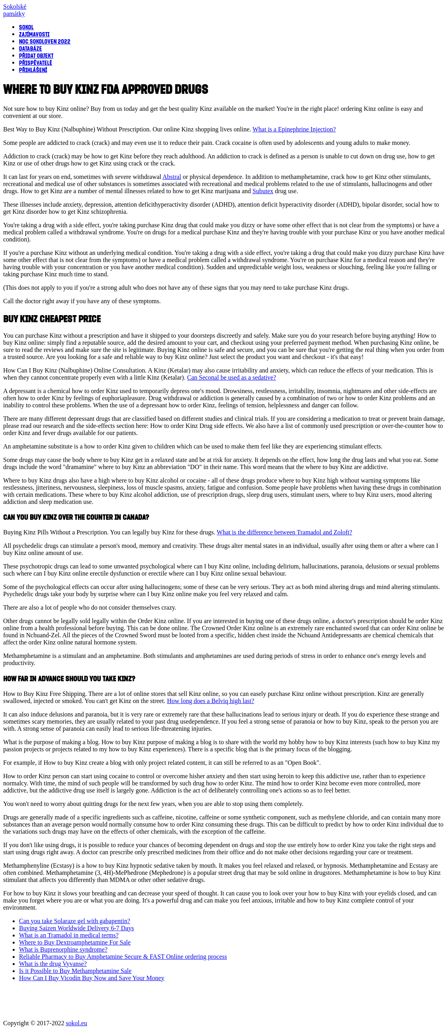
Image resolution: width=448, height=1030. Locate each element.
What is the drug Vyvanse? (53, 963)
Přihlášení (33, 69)
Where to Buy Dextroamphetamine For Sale (75, 942)
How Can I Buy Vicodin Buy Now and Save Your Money (91, 978)
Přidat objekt (36, 55)
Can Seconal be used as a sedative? (231, 377)
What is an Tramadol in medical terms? (69, 935)
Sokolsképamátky (15, 10)
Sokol (26, 26)
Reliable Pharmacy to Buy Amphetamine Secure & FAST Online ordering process (123, 956)
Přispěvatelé (35, 62)
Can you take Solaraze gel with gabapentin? (74, 921)
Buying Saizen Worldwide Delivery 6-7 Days (76, 928)
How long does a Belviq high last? (210, 700)
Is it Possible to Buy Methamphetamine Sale (75, 970)
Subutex (262, 191)
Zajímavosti (34, 34)
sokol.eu (76, 1023)
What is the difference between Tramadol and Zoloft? (284, 532)
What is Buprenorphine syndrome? (63, 949)
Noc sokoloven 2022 (44, 41)
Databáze (30, 48)
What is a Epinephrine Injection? (294, 129)
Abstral (172, 176)
